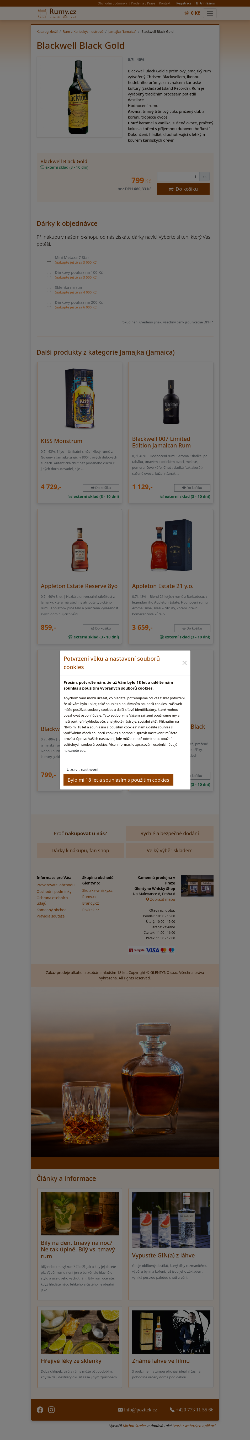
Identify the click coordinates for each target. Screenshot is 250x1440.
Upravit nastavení (82, 769)
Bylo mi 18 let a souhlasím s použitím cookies (118, 779)
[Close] (184, 663)
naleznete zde (74, 750)
